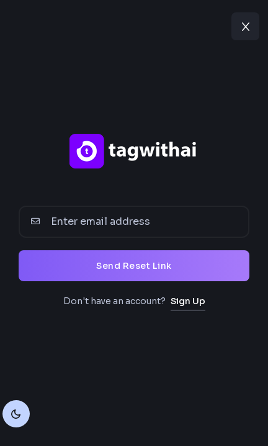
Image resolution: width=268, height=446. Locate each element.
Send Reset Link (134, 265)
